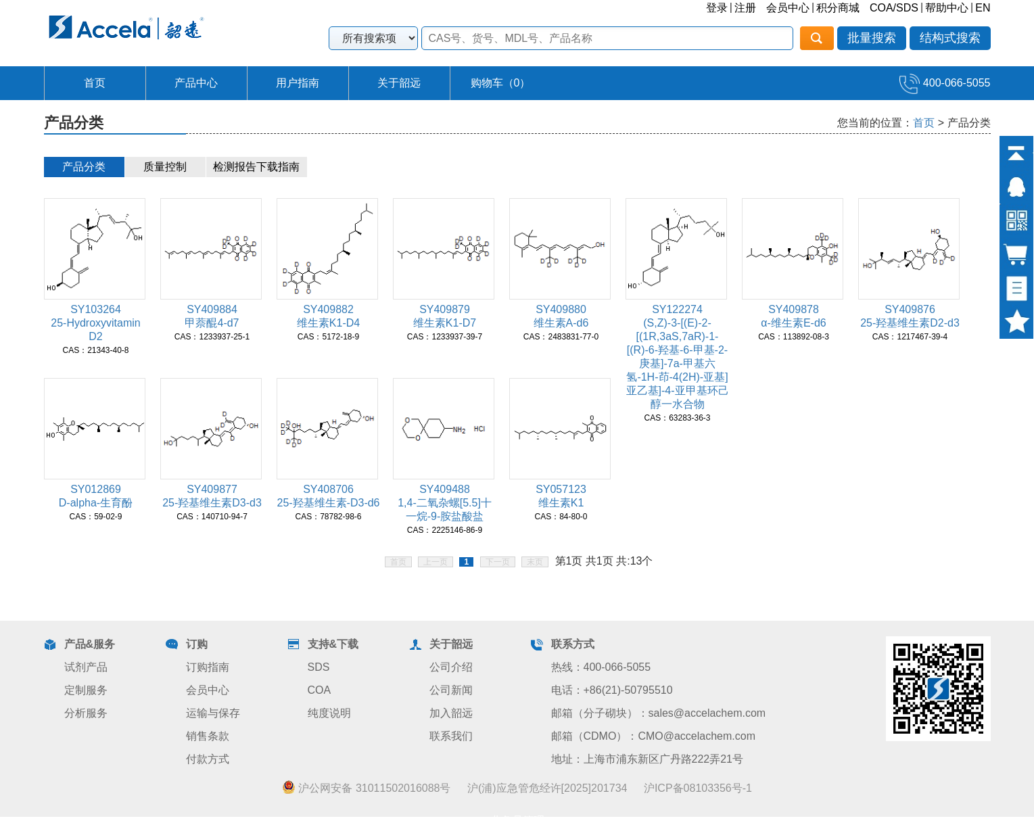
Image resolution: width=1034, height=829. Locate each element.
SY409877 (212, 489)
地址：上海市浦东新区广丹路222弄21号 (647, 759)
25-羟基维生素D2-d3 (910, 323)
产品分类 (83, 166)
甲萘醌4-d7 (212, 323)
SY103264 (95, 309)
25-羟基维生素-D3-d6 (328, 502)
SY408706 (328, 489)
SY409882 (328, 309)
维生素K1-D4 (328, 323)
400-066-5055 (944, 83)
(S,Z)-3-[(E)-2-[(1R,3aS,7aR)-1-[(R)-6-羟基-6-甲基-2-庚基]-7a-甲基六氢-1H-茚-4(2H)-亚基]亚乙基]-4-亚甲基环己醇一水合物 (677, 363)
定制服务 (86, 690)
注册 (745, 8)
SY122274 (677, 309)
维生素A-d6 (561, 323)
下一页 (498, 562)
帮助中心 (946, 8)
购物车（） (501, 83)
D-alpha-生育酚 (96, 502)
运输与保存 (213, 713)
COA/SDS (894, 8)
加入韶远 (451, 713)
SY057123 (561, 489)
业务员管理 (517, 820)
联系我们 (451, 736)
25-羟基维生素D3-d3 (212, 502)
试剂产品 (86, 667)
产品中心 (196, 83)
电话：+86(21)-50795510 (612, 690)
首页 (94, 83)
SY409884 (212, 309)
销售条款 (207, 736)
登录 (717, 8)
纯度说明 (329, 713)
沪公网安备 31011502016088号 (366, 788)
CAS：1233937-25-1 (212, 336)
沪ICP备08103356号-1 (698, 788)
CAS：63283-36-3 (677, 418)
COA (319, 690)
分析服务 (86, 713)
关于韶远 (399, 83)
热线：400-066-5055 (601, 667)
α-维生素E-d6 (793, 323)
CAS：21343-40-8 (95, 350)
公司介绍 (451, 667)
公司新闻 (451, 690)
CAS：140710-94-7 (212, 516)
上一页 (435, 562)
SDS (319, 667)
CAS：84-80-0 (560, 516)
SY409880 (561, 309)
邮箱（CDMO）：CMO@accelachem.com (653, 736)
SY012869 (95, 489)
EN (982, 8)
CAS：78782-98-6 (328, 516)
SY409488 (444, 489)
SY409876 (910, 309)
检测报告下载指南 (256, 166)
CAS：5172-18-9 (328, 336)
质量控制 (165, 166)
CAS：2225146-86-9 (444, 530)
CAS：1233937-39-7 (444, 336)
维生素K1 (561, 502)
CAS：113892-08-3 (793, 336)
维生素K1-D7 (444, 323)
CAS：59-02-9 (95, 516)
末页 (535, 562)
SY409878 (793, 309)
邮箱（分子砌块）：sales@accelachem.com (658, 713)
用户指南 (297, 83)
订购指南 (207, 667)
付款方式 (207, 759)
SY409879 (444, 309)
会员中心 (787, 8)
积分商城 (838, 8)
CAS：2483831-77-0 (560, 336)
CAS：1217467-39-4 (909, 336)
